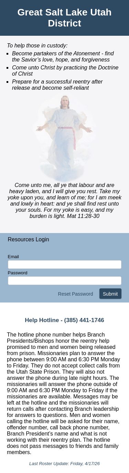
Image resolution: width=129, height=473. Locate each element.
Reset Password (75, 294)
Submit (110, 294)
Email (13, 256)
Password (18, 272)
